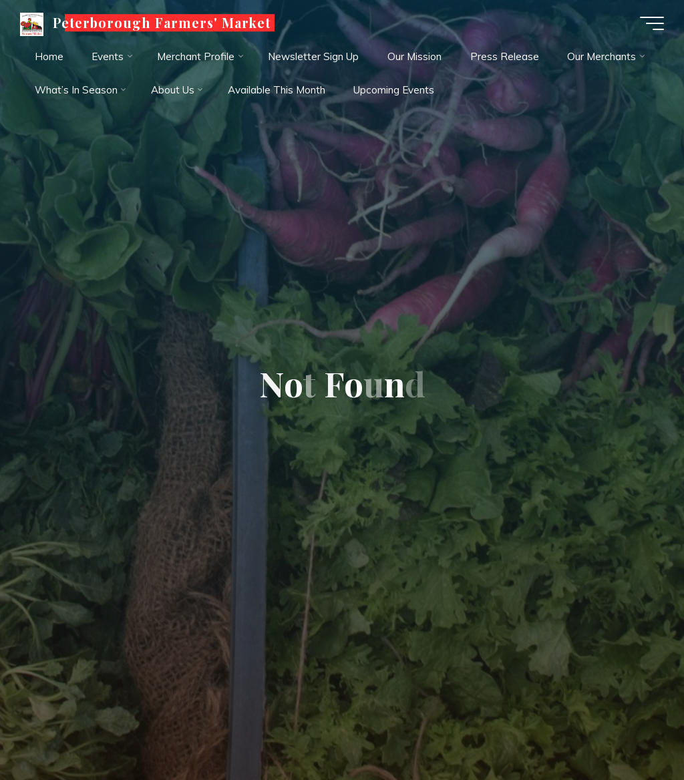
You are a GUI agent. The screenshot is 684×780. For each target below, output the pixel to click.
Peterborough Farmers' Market (162, 22)
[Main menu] (652, 23)
